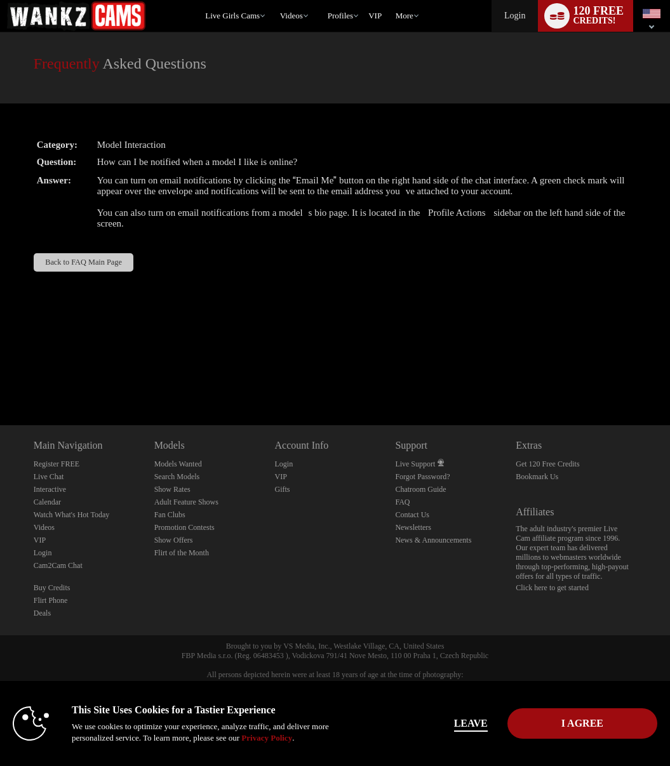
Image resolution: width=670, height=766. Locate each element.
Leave (471, 723)
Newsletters (413, 527)
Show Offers (173, 540)
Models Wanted (178, 463)
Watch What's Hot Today (72, 514)
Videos (291, 15)
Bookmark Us (537, 476)
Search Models (177, 476)
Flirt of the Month (181, 552)
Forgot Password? (422, 476)
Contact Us (412, 514)
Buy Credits (52, 587)
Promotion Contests (184, 527)
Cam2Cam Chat (58, 565)
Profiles (340, 15)
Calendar (47, 502)
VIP (375, 15)
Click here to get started (552, 587)
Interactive (50, 489)
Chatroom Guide (420, 489)
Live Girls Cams (232, 15)
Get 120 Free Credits (547, 463)
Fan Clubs (169, 514)
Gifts (282, 489)
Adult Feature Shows (186, 502)
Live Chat (49, 476)
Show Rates (172, 489)
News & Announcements (433, 540)
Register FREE (56, 463)
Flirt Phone (51, 600)
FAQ (402, 502)
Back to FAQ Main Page (83, 262)
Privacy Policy (266, 738)
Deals (42, 613)
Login (514, 15)
